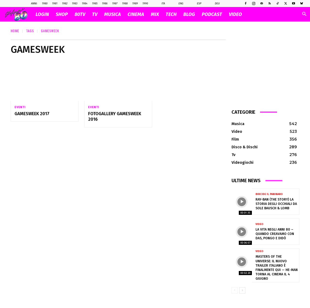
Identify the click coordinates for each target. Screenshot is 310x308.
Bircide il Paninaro (269, 194)
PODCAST (212, 14)
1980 (44, 3)
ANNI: (34, 3)
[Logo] (18, 14)
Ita (160, 3)
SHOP (62, 14)
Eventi (20, 107)
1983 (74, 3)
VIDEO (235, 14)
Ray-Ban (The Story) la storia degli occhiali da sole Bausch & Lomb (276, 203)
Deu (215, 3)
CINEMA (136, 14)
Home (15, 30)
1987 (114, 3)
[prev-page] (235, 290)
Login (42, 14)
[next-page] (242, 290)
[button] (304, 14)
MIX (155, 14)
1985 (94, 3)
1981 (54, 3)
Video (259, 224)
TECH (171, 14)
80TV (80, 14)
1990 (145, 3)
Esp (196, 3)
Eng (178, 3)
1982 (64, 3)
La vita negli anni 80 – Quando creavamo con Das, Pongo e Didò (275, 233)
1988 (125, 3)
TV (94, 14)
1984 (84, 3)
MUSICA (112, 14)
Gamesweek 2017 (32, 113)
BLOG (189, 14)
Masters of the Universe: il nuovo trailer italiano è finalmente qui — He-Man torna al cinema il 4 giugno (277, 268)
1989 (135, 3)
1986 (105, 3)
